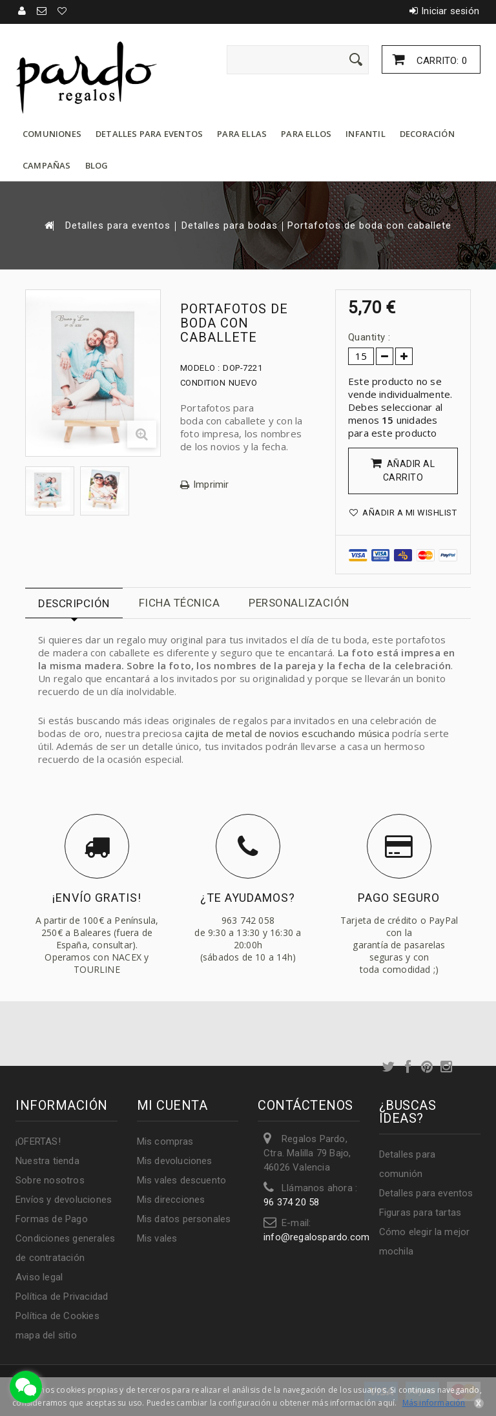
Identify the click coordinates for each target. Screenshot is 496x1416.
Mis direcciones (171, 1199)
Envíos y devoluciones (64, 1199)
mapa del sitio (46, 1335)
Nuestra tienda (47, 1161)
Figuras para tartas (420, 1212)
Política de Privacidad (62, 1296)
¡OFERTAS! (38, 1141)
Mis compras (165, 1141)
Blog (96, 165)
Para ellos (306, 134)
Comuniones (52, 134)
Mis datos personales (184, 1219)
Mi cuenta (172, 1105)
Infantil (366, 134)
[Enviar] (355, 59)
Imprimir (211, 485)
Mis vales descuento (182, 1180)
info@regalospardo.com (316, 1237)
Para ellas (242, 134)
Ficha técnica (179, 602)
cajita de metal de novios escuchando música (287, 733)
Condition (203, 383)
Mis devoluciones (174, 1161)
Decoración (427, 134)
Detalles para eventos (149, 134)
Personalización (299, 602)
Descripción (74, 603)
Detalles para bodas (229, 226)
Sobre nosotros (50, 1180)
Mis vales (157, 1238)
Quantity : (369, 337)
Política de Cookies (57, 1316)
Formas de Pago (52, 1219)
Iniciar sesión (450, 11)
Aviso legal (39, 1277)
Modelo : (200, 368)
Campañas (47, 165)
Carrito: (440, 61)
